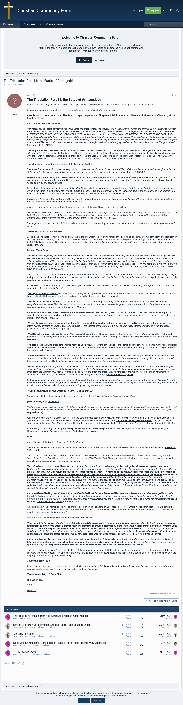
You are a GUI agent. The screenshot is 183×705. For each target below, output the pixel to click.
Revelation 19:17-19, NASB (120, 374)
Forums (10, 24)
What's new (31, 24)
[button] (171, 10)
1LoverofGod (18, 627)
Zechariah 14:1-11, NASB (50, 501)
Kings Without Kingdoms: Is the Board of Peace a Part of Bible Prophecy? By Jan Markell (60, 642)
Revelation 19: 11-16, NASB (49, 269)
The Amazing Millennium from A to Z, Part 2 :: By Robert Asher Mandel (50, 615)
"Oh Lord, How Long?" (24, 633)
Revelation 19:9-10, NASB (104, 218)
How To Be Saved (56, 24)
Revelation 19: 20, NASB (162, 409)
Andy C (16, 618)
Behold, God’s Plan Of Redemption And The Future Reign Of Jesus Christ (51, 624)
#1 (176, 95)
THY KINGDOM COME (24, 651)
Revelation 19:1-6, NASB (40, 145)
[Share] (172, 94)
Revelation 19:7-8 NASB (132, 172)
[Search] (177, 10)
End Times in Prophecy (40, 618)
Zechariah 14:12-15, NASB (131, 533)
